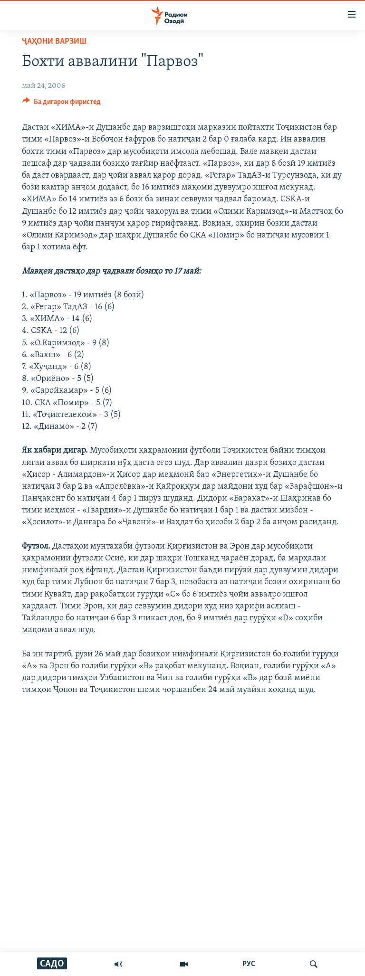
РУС (248, 964)
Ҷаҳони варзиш (54, 41)
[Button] (61, 104)
